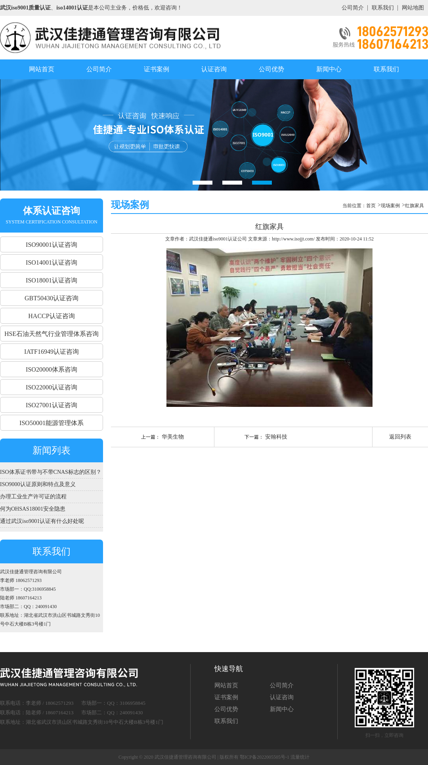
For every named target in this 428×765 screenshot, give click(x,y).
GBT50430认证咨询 (51, 298)
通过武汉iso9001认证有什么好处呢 (42, 521)
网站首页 (41, 69)
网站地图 (413, 8)
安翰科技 (275, 437)
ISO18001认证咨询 (51, 280)
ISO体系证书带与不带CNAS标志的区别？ (50, 472)
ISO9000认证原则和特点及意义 (38, 484)
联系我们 (383, 8)
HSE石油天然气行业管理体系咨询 (51, 333)
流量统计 (300, 757)
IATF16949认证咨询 (51, 351)
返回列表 (400, 437)
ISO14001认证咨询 (51, 262)
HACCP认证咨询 (51, 316)
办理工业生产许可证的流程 (33, 497)
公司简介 (353, 8)
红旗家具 (414, 205)
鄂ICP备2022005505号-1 (264, 757)
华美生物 (172, 437)
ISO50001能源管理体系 (51, 423)
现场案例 (390, 205)
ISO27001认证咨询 (51, 405)
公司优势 (271, 69)
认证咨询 (214, 69)
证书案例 (156, 69)
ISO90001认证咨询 (51, 244)
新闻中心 (329, 69)
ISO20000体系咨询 (51, 369)
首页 (371, 205)
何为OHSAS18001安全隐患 (32, 509)
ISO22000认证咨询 (51, 387)
